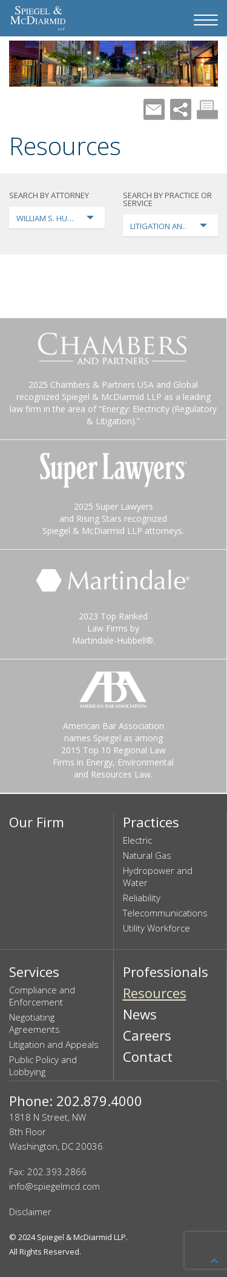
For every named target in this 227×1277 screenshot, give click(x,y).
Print (207, 109)
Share (180, 109)
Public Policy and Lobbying (43, 1065)
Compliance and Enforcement (42, 996)
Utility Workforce (156, 928)
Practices (151, 822)
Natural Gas (147, 855)
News (140, 1014)
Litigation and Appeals (54, 1044)
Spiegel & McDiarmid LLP (81, 1237)
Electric (137, 840)
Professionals (165, 971)
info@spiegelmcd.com (54, 1186)
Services (34, 971)
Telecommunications (165, 913)
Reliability (141, 898)
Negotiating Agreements (34, 1023)
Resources (154, 993)
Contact (148, 1056)
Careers (147, 1035)
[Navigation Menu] (206, 20)
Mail (154, 109)
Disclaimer (30, 1211)
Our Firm (36, 822)
